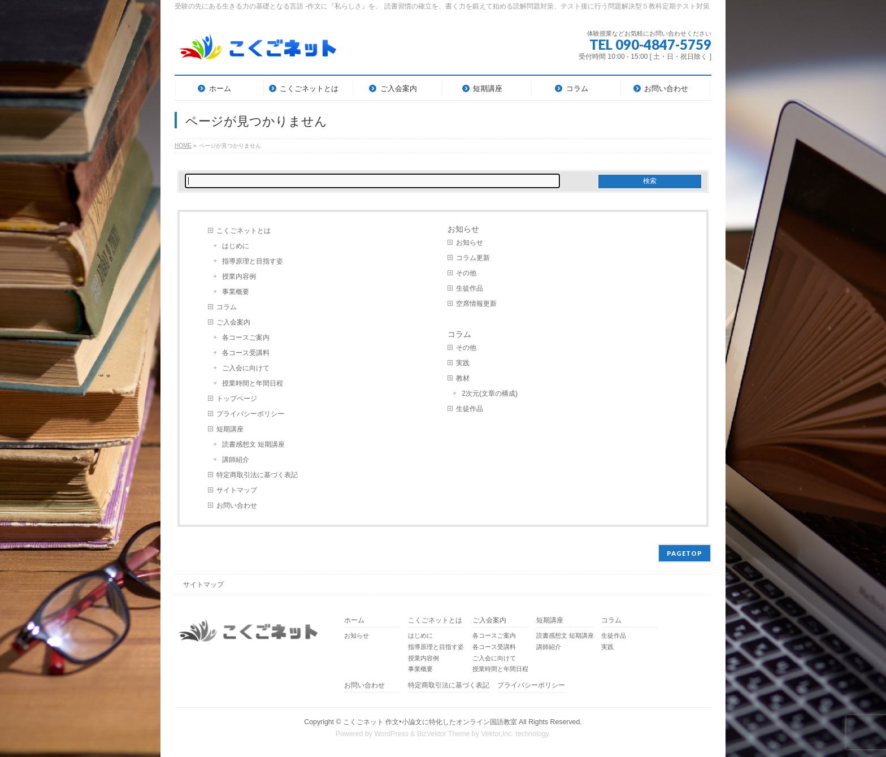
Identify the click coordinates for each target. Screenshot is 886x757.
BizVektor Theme (443, 734)
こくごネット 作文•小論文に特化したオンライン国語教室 (430, 722)
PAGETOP (684, 553)
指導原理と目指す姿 (252, 261)
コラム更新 (473, 258)
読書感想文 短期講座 (253, 444)
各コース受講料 (246, 353)
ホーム (354, 620)
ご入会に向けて (246, 368)
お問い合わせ (236, 505)
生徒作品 (469, 288)
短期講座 (230, 429)
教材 (463, 378)
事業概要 (235, 292)
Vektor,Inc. (497, 734)
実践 (463, 363)
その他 (466, 273)
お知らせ (463, 228)
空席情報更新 (476, 304)
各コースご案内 (246, 337)
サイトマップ (236, 490)
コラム (226, 307)
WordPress (391, 734)
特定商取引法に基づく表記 (257, 475)
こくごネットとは (243, 231)
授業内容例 (239, 276)
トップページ (236, 399)
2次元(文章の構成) (490, 393)
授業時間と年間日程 (252, 383)
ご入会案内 (233, 322)
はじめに (235, 246)
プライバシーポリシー (250, 414)
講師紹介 (235, 460)
